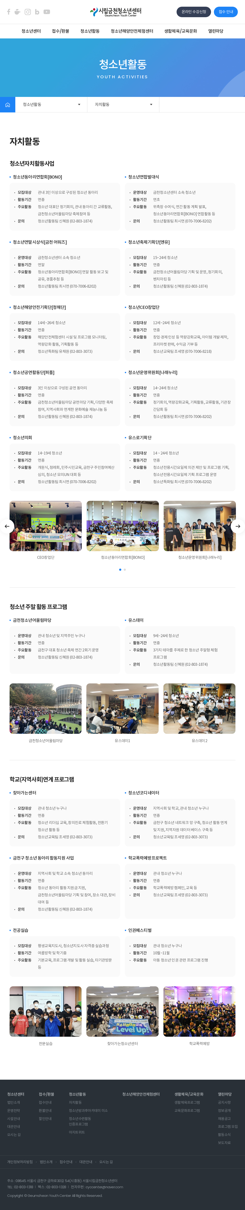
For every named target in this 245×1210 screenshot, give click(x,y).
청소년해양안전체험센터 (132, 31)
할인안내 (45, 1118)
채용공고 (224, 1118)
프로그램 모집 (228, 1126)
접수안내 (45, 1102)
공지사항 (224, 1102)
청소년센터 (31, 31)
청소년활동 (90, 31)
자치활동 (102, 104)
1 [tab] (120, 570)
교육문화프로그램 (187, 1110)
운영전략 (13, 1110)
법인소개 (13, 1102)
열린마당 (215, 31)
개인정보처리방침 (20, 1161)
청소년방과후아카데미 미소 (88, 1110)
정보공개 (224, 1110)
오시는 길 (14, 1134)
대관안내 (13, 1126)
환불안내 (45, 1110)
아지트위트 (77, 1132)
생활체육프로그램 (187, 1102)
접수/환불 (60, 31)
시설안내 (13, 1118)
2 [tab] (125, 570)
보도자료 (224, 1142)
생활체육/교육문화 (180, 31)
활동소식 (224, 1134)
